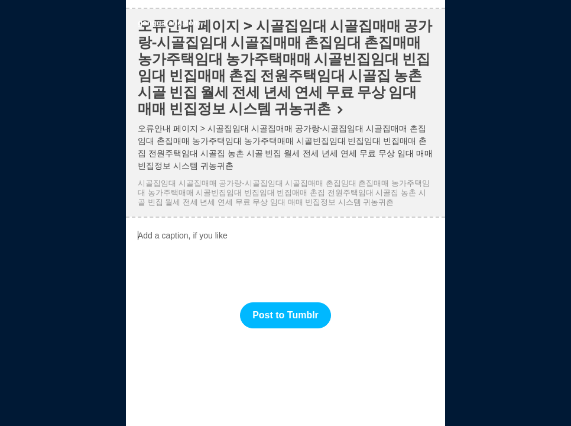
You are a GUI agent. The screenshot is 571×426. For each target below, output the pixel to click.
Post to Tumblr (285, 315)
